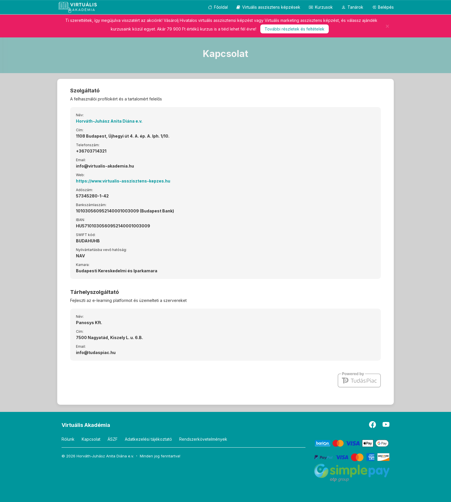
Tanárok (352, 7)
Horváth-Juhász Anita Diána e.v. (109, 121)
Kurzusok (321, 7)
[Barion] (352, 443)
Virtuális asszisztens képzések (268, 7)
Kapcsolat (91, 439)
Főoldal (218, 7)
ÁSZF (113, 439)
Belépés (383, 7)
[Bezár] (387, 25)
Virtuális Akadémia (86, 425)
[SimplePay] (352, 472)
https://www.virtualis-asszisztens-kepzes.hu (123, 180)
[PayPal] (352, 457)
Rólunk (68, 439)
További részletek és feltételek (294, 28)
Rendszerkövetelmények (203, 439)
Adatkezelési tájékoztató (148, 439)
